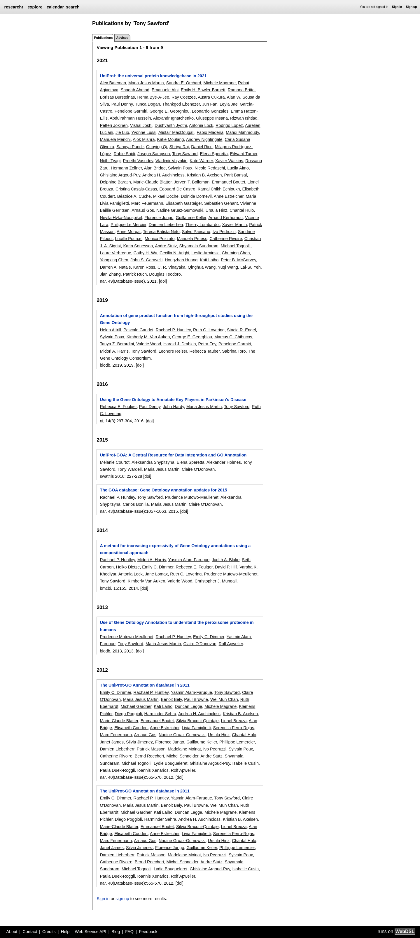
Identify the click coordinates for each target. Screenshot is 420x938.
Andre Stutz (166, 246)
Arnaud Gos (143, 210)
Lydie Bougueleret (170, 763)
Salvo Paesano (196, 231)
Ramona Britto (241, 90)
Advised (122, 37)
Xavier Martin (234, 224)
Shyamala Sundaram (198, 246)
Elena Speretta (214, 153)
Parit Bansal (235, 175)
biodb (105, 365)
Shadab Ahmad (135, 90)
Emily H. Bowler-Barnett (203, 90)
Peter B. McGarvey (238, 260)
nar (103, 281)
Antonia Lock (201, 125)
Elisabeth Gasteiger (183, 203)
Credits (49, 931)
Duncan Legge (188, 706)
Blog (115, 931)
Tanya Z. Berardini (117, 344)
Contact (29, 931)
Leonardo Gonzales (210, 111)
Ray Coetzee (184, 97)
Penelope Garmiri (131, 111)
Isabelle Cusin (245, 763)
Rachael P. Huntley (173, 330)
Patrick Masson (151, 749)
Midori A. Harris (114, 351)
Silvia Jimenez (139, 742)
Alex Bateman (113, 82)
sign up (122, 898)
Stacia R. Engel (241, 330)
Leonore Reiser (173, 351)
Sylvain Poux (180, 168)
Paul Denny (122, 104)
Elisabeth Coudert (131, 727)
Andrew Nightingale (204, 139)
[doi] (163, 281)
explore (34, 7)
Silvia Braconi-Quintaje (197, 720)
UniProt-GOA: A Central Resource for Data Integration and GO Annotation (173, 455)
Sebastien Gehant (221, 203)
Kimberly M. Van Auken (148, 337)
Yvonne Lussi (143, 132)
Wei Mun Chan (224, 699)
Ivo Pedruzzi (224, 231)
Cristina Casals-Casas (136, 189)
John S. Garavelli (147, 260)
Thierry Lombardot (203, 224)
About (12, 931)
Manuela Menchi (115, 139)
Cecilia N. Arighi (174, 253)
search (72, 7)
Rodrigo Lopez (229, 125)
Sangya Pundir (130, 146)
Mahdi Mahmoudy (242, 132)
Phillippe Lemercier (237, 742)
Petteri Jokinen (113, 125)
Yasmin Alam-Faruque (188, 559)
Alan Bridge (155, 168)
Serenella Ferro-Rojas (233, 727)
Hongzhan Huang (181, 260)
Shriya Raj (179, 146)
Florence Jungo (158, 217)
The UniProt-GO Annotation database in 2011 (144, 685)
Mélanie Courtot (115, 462)
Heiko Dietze (128, 567)
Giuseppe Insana (212, 118)
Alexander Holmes (223, 462)
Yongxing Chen (114, 260)
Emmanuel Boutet (228, 182)
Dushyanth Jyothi (171, 125)
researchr (13, 7)
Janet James (112, 742)
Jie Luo (122, 132)
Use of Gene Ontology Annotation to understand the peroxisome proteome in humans (176, 626)
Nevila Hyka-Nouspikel (121, 217)
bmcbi (105, 588)
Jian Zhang (110, 274)
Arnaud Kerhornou (225, 217)
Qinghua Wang (202, 267)
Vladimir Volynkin (171, 160)
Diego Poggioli (128, 713)
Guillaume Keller (191, 217)
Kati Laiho (209, 260)
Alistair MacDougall (176, 132)
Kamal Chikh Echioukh (219, 189)
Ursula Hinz (216, 210)
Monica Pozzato (159, 238)
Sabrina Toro (234, 351)
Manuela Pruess (192, 238)
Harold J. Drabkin (179, 344)
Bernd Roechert (149, 756)
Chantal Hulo (242, 210)
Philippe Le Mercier (128, 224)
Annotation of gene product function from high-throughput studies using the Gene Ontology (176, 319)
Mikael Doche (165, 196)
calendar (55, 7)
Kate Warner (201, 160)
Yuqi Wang (228, 267)
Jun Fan (209, 104)
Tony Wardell (130, 469)
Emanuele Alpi (165, 90)
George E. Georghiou (170, 111)
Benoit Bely (171, 699)
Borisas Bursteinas (117, 97)
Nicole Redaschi (210, 168)
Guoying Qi (156, 146)
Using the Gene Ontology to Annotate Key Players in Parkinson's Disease (173, 399)
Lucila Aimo (238, 168)
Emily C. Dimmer (157, 567)
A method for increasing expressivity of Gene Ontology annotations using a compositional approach (175, 549)
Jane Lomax (156, 574)
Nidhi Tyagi (110, 160)
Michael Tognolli (236, 246)
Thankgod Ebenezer (181, 104)
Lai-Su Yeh (250, 267)
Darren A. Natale (115, 267)
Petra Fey (207, 344)
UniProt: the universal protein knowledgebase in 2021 (153, 76)
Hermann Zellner (126, 168)
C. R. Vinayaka (172, 267)
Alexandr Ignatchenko (173, 118)
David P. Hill (226, 567)
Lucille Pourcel (128, 238)
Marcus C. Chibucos (233, 337)
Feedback (148, 931)
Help (65, 931)
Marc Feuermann (147, 203)
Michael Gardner (136, 706)
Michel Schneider (182, 756)
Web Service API (90, 931)
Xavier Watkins (229, 160)
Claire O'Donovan (198, 469)
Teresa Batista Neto (161, 231)
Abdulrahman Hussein (130, 118)
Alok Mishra (144, 139)
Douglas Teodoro (165, 274)
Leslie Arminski (206, 253)
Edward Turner (244, 153)
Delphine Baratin (115, 182)
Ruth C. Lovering (209, 330)
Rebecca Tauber (204, 351)
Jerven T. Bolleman (191, 182)
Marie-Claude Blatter (152, 182)
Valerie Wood (148, 344)
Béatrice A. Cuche (134, 196)
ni (101, 421)
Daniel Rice (202, 146)
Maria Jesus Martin (146, 82)
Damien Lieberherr (166, 224)
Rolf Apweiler (231, 643)
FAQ (129, 931)
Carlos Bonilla (136, 504)
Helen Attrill (110, 330)
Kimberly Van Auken (146, 581)
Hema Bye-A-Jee (153, 97)
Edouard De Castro (177, 189)
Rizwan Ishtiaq (244, 118)
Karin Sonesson (138, 246)
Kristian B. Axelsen (204, 175)
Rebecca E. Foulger (118, 406)
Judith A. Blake (225, 559)
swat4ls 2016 (112, 476)
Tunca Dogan (147, 104)
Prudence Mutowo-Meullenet (191, 497)
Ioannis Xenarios (152, 770)
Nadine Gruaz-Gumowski (179, 210)
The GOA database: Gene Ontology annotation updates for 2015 (163, 490)
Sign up (411, 6)
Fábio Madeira (210, 132)
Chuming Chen (236, 253)
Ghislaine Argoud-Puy (120, 175)
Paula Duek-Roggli (117, 770)
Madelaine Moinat (184, 749)
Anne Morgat (129, 231)
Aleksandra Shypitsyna (153, 462)
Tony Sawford (184, 153)
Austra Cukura (211, 97)
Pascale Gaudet (138, 330)
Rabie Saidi (124, 153)
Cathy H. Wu (145, 253)
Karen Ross (144, 267)
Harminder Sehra (160, 713)
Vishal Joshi (141, 125)
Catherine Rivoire (225, 238)
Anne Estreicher (229, 196)
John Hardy (173, 406)
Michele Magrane (220, 82)
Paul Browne (196, 699)
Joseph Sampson (153, 153)
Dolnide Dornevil (196, 196)
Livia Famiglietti (196, 727)
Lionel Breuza (234, 720)
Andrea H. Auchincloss (163, 175)
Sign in (397, 6)
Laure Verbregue (115, 253)
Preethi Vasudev (138, 160)
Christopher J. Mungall (216, 581)
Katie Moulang (170, 139)
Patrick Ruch (135, 274)
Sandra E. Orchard (183, 82)
